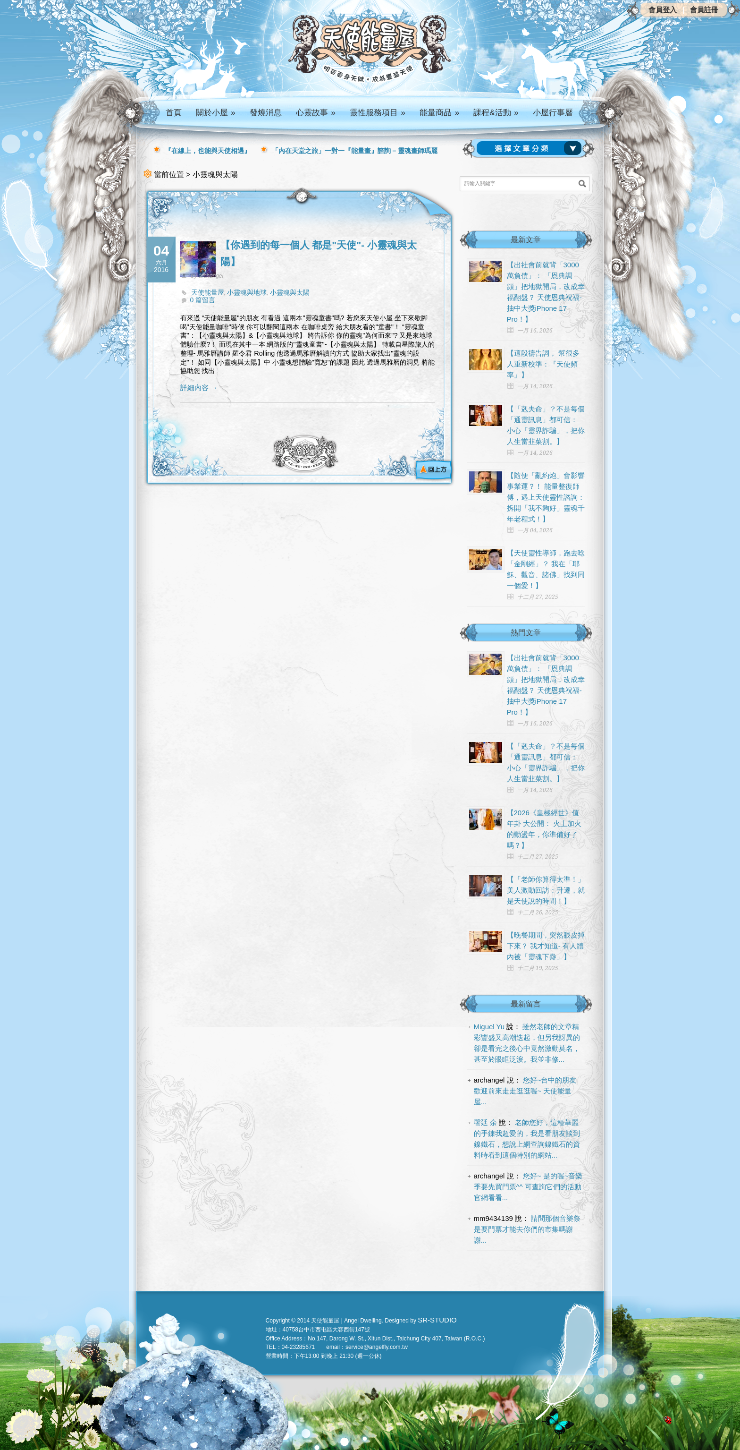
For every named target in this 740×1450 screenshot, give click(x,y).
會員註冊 (704, 10)
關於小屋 (215, 112)
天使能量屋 (207, 292)
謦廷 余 (485, 1122)
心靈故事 (316, 112)
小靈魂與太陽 (290, 292)
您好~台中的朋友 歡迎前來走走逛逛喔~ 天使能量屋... (525, 1091)
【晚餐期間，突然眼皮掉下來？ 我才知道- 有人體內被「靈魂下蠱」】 (546, 946)
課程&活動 (496, 112)
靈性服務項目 (377, 112)
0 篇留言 (203, 300)
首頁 (174, 112)
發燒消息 (266, 112)
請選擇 (530, 148)
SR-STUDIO (437, 1320)
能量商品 (439, 112)
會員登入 (662, 10)
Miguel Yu (489, 1027)
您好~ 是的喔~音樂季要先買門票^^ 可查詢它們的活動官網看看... (528, 1187)
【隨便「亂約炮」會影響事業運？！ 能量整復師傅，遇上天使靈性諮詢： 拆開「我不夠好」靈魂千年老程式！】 (546, 497)
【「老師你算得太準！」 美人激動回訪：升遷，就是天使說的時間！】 (546, 890)
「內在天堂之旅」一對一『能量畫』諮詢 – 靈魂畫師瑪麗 (355, 150)
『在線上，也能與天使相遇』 (208, 150)
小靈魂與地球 (247, 292)
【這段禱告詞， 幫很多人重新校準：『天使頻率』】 (543, 364)
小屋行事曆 (553, 112)
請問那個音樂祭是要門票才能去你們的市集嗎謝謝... (527, 1229)
